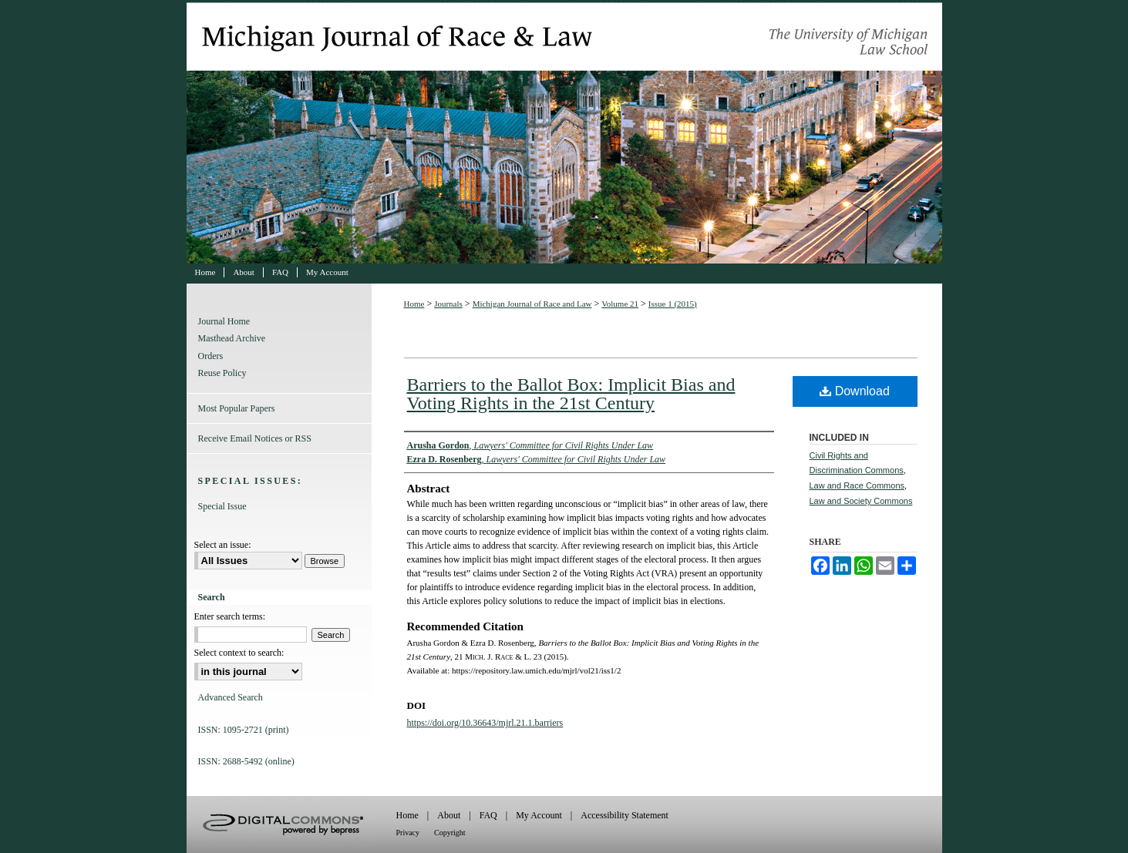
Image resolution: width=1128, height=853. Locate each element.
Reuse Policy (222, 373)
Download (855, 391)
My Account (539, 815)
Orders (211, 356)
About (448, 815)
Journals (448, 303)
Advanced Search (230, 697)
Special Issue (222, 506)
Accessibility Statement (624, 815)
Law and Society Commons (861, 500)
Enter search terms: (230, 616)
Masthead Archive (232, 338)
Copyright (450, 832)
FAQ (488, 815)
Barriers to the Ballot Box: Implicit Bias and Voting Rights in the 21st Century (571, 393)
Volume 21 (619, 303)
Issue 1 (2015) (672, 303)
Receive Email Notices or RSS (254, 438)
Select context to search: (239, 652)
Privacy (408, 832)
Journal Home (224, 321)
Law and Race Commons (857, 485)
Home (414, 303)
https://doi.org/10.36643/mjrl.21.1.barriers (485, 722)
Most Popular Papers (236, 408)
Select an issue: (222, 544)
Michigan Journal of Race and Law (564, 132)
